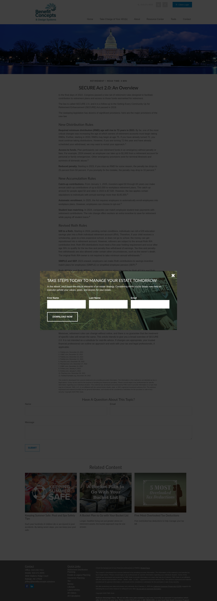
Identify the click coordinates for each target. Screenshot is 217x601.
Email (134, 298)
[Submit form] (62, 317)
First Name (53, 298)
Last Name (95, 298)
